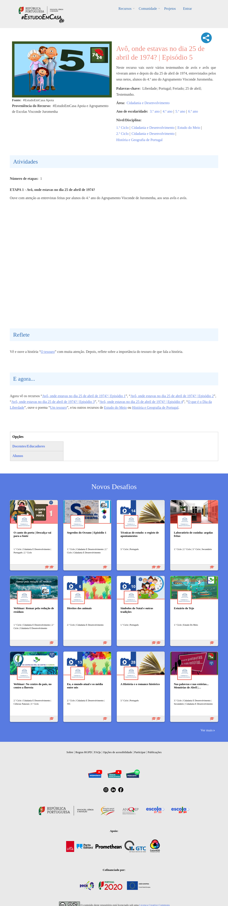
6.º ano (193, 111)
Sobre (70, 752)
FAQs (97, 752)
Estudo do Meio (188, 127)
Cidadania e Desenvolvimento (148, 103)
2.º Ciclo (122, 133)
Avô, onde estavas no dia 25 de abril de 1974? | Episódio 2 (172, 396)
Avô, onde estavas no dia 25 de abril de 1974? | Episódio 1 (84, 396)
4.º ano (167, 111)
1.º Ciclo (122, 127)
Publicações (154, 752)
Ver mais (207, 730)
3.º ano (155, 111)
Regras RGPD (83, 752)
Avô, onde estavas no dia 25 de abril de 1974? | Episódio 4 (141, 402)
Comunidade (148, 8)
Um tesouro (58, 407)
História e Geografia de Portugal (139, 140)
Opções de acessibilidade (117, 752)
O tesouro (48, 352)
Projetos (169, 8)
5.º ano (180, 111)
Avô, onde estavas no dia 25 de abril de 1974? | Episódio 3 (53, 402)
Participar (140, 752)
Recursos (125, 8)
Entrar (186, 8)
